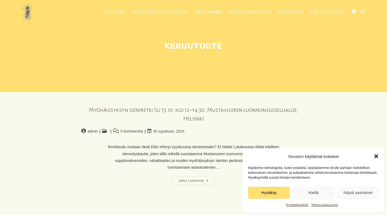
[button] (376, 156)
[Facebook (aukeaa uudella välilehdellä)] (353, 11)
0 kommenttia (131, 131)
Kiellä (314, 192)
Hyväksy (269, 192)
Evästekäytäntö (297, 205)
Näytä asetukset (358, 192)
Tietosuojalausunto (324, 205)
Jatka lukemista (197, 182)
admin (93, 131)
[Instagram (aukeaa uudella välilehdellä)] (362, 11)
